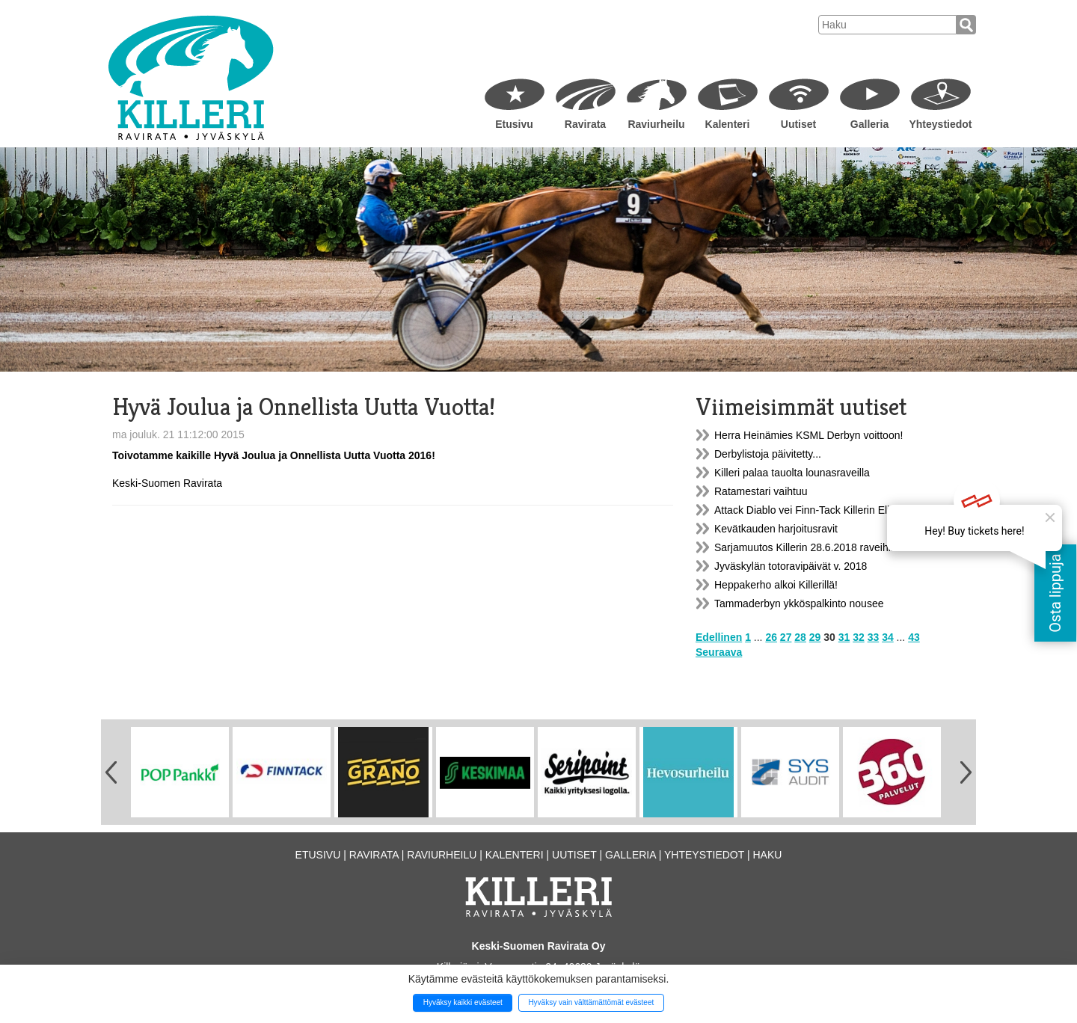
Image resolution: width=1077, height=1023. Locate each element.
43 (914, 637)
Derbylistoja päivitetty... (767, 454)
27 (786, 637)
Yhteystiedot (940, 124)
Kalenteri (727, 124)
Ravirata (585, 124)
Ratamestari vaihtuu (761, 491)
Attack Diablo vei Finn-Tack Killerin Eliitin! (810, 510)
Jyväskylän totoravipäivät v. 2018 (790, 566)
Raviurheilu (656, 124)
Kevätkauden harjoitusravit (776, 529)
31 (844, 637)
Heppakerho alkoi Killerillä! (776, 585)
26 (771, 637)
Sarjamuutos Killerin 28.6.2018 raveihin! (806, 547)
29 (815, 637)
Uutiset (798, 124)
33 (874, 637)
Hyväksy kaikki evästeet (463, 1002)
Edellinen (719, 637)
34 (888, 637)
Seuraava (719, 652)
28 (800, 637)
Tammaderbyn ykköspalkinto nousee (798, 603)
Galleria (869, 124)
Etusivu (514, 124)
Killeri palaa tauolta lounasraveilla (792, 473)
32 (859, 637)
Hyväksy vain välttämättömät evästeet (591, 1002)
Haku (767, 855)
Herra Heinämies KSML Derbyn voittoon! (808, 435)
